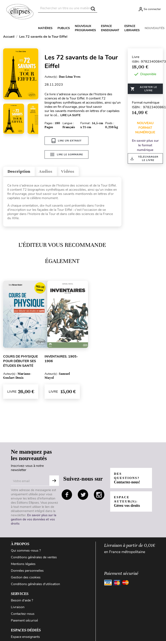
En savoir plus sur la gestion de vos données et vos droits (33, 520)
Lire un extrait (67, 140)
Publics (63, 28)
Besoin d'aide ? (22, 601)
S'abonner (54, 481)
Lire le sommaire (66, 155)
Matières (45, 28)
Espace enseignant (110, 28)
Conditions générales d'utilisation (35, 585)
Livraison (17, 608)
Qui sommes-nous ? (26, 551)
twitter (83, 495)
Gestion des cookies (26, 578)
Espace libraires (132, 28)
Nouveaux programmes (85, 28)
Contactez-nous (22, 615)
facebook (67, 495)
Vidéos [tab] (79, 172)
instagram (99, 495)
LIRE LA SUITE (70, 115)
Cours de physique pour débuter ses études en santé (20, 362)
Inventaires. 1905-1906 (61, 359)
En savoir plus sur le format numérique (145, 145)
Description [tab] (21, 172)
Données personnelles (27, 571)
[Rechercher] (67, 8)
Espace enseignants (25, 638)
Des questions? (127, 479)
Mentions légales (23, 565)
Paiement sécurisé (24, 621)
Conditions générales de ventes (34, 558)
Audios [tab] (53, 172)
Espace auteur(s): (127, 502)
